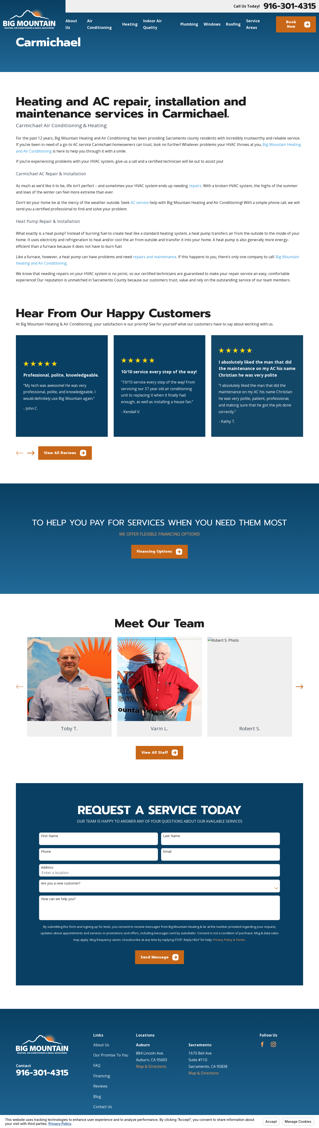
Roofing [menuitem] (233, 24)
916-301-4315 (289, 6)
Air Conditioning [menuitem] (99, 24)
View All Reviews (65, 453)
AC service (140, 202)
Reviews (100, 1086)
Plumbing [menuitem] (189, 24)
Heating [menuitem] (130, 24)
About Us (101, 1044)
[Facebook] (262, 1044)
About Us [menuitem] (71, 24)
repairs (195, 185)
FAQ (96, 1065)
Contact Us (102, 1106)
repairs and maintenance (154, 256)
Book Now (298, 24)
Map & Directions (151, 1066)
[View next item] (30, 453)
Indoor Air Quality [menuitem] (152, 24)
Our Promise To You (110, 1055)
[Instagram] (273, 1044)
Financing (101, 1075)
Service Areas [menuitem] (253, 24)
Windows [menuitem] (212, 24)
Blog (97, 1096)
